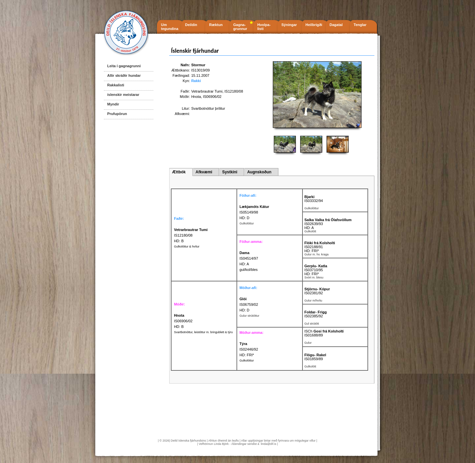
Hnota (196, 97)
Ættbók (178, 172)
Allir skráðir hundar (124, 75)
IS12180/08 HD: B (190, 235)
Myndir (113, 104)
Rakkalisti (115, 85)
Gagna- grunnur (240, 27)
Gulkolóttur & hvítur (186, 246)
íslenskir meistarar (123, 95)
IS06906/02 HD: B (183, 321)
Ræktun (216, 25)
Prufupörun (117, 114)
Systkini (229, 172)
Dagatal (336, 25)
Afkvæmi (204, 172)
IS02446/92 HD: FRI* (248, 349)
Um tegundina (169, 27)
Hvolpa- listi (263, 27)
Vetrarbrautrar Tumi (207, 91)
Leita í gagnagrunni (124, 66)
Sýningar (289, 25)
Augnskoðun (259, 172)
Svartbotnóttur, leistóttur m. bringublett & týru (203, 332)
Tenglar (360, 25)
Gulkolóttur (246, 360)
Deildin (191, 25)
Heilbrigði (313, 25)
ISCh (324, 331)
